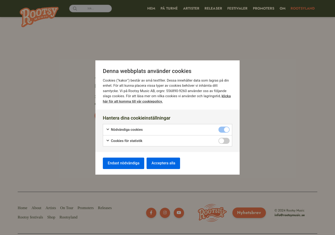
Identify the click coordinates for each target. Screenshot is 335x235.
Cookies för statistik (124, 141)
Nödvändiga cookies (124, 130)
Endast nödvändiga (123, 163)
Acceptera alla (163, 163)
